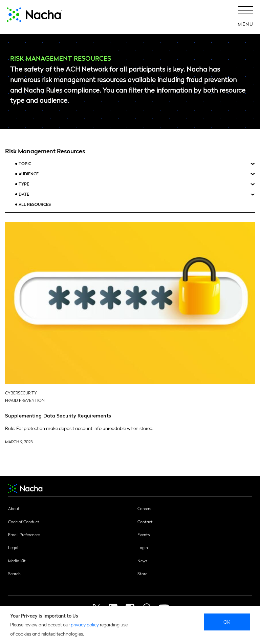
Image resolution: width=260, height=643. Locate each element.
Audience (29, 173)
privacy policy (85, 624)
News (142, 560)
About (14, 508)
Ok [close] (227, 622)
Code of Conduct (23, 521)
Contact (145, 521)
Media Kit (17, 560)
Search (14, 573)
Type (24, 184)
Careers (144, 508)
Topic (25, 163)
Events (143, 534)
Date (24, 194)
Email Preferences (24, 534)
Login (142, 547)
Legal (13, 547)
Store (142, 573)
